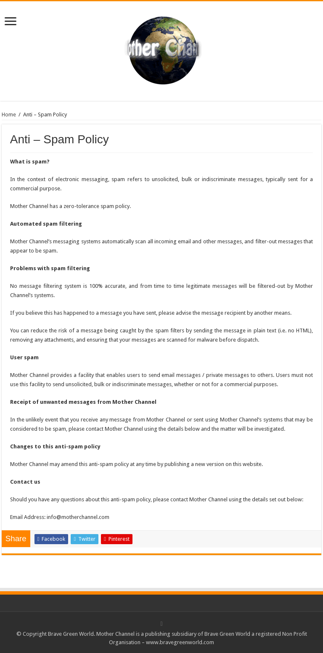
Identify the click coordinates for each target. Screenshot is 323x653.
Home (9, 114)
